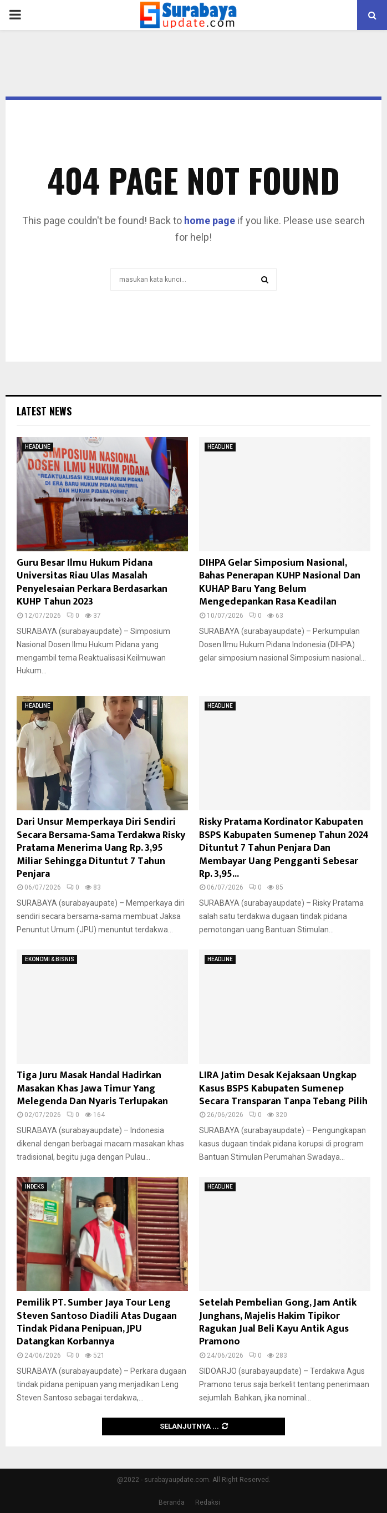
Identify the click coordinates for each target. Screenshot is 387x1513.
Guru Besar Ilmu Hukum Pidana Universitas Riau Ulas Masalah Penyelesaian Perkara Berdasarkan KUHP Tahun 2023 (92, 582)
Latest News (44, 411)
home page (209, 220)
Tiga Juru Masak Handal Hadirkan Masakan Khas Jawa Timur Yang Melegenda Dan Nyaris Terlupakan (92, 1088)
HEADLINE (37, 447)
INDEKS (34, 1187)
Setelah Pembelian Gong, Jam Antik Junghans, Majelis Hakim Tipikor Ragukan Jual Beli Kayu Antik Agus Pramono (278, 1322)
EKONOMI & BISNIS (49, 959)
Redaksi (207, 1502)
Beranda (172, 1502)
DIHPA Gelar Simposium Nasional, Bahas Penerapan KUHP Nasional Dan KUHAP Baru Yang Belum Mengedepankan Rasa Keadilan (279, 582)
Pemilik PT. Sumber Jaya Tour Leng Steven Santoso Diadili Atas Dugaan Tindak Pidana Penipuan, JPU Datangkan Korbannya (97, 1322)
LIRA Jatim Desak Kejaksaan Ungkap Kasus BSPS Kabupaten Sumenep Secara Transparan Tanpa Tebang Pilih (283, 1088)
